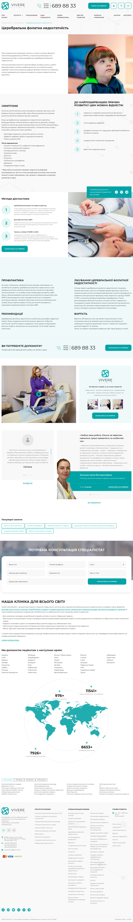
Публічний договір (119, 843)
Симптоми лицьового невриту (44, 792)
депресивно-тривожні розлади (84, 609)
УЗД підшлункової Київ (107, 784)
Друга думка (39, 834)
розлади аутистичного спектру (15, 609)
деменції (121, 609)
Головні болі (72, 874)
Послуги (17, 15)
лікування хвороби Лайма (14, 531)
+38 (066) (46, 5)
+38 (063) (46, 7)
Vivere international (63, 16)
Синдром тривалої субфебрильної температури (96, 857)
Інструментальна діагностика (45, 840)
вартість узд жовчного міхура (40, 531)
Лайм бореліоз (72, 792)
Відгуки (115, 833)
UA (128, 6)
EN (9, 830)
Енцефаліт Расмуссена (76, 891)
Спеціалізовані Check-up (43, 828)
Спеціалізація (31, 15)
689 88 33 (64, 6)
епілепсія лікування (34, 526)
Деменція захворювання (75, 790)
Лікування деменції (75, 855)
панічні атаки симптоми (13, 526)
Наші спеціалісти (45, 16)
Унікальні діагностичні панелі (45, 824)
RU (14, 830)
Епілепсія (71, 852)
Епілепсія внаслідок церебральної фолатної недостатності (76, 868)
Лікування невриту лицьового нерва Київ (48, 790)
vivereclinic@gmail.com (12, 850)
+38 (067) (46, 4)
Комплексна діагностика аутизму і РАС (48, 813)
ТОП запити (30, 780)
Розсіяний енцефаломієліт (99, 816)
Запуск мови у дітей (97, 888)
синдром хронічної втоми (59, 609)
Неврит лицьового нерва (99, 833)
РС (100, 786)
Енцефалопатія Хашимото (77, 888)
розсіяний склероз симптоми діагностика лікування (94, 526)
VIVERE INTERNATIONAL (10, 640)
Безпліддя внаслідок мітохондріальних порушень (97, 870)
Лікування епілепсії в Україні (77, 786)
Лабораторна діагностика (11, 792)
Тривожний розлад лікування (109, 790)
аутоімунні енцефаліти (107, 609)
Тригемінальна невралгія (43, 788)
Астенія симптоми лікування (77, 788)
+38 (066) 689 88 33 (10, 845)
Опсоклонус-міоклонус (76, 894)
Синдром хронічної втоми (77, 845)
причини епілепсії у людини (58, 526)
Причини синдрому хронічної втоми (79, 794)
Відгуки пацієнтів (81, 16)
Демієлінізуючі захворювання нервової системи (76, 900)
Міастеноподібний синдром (11, 784)
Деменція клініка (8, 786)
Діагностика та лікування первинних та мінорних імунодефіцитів (99, 847)
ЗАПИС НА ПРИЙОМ (98, 6)
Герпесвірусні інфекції (76, 877)
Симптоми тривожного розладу (45, 784)
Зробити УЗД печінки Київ (108, 788)
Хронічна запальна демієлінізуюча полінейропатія (97, 828)
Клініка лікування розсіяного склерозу (80, 784)
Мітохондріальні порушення (44, 794)
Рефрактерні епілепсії (76, 858)
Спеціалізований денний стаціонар (47, 821)
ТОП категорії (7, 780)
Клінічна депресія (96, 891)
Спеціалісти (116, 827)
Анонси (117, 15)
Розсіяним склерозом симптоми (13, 788)
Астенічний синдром (97, 895)
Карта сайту (116, 846)
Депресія (71, 842)
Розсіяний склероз (96, 813)
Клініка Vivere (6, 23)
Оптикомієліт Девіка (97, 819)
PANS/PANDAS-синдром (38, 609)
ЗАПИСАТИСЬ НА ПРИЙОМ (15, 249)
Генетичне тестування (42, 837)
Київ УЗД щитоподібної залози (12, 790)
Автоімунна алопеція (106, 792)
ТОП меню (19, 780)
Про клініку (4, 16)
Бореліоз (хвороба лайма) (99, 898)
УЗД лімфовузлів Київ (41, 786)
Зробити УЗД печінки (9, 794)
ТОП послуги (41, 780)
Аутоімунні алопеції (97, 852)
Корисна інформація (99, 16)
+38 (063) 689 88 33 (10, 847)
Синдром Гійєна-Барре (98, 836)
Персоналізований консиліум (45, 831)
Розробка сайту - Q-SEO (123, 919)
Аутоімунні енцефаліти (76, 880)
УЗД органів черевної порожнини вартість (114, 794)
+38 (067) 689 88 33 (10, 843)
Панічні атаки (73, 849)
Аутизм (92, 880)
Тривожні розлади (74, 818)
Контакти (127, 15)
